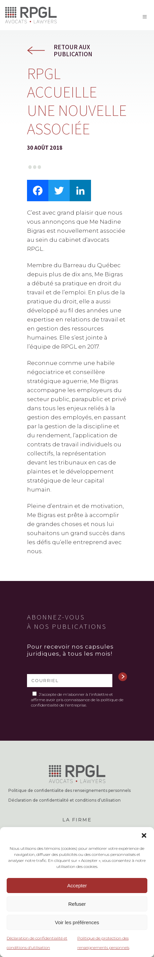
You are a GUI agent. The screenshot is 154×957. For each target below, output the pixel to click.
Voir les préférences (77, 922)
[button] (144, 835)
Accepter (77, 885)
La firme (77, 820)
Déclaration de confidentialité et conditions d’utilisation (64, 800)
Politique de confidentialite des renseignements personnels (69, 790)
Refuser (77, 904)
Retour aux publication (73, 51)
